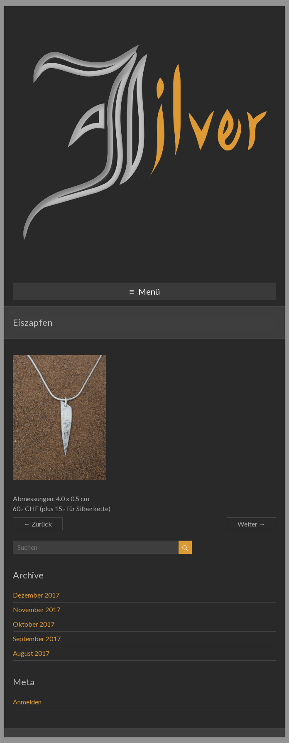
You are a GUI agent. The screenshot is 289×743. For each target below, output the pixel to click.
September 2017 (37, 638)
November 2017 (36, 609)
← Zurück (38, 524)
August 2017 (31, 653)
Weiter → (251, 524)
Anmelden (27, 702)
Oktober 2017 (33, 624)
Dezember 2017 (36, 595)
